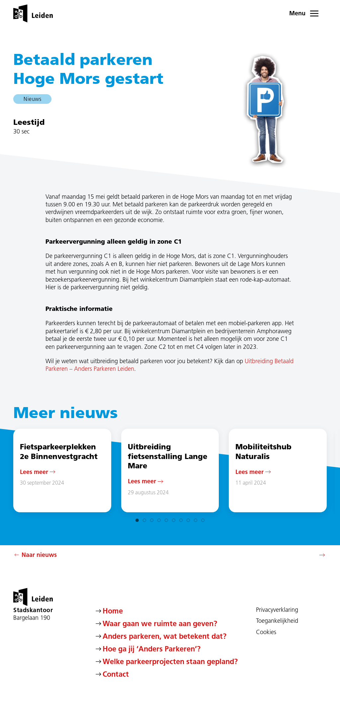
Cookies (266, 632)
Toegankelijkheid (277, 620)
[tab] (137, 520)
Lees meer (34, 471)
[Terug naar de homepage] (33, 13)
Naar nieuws (35, 555)
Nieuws (32, 99)
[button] (308, 13)
